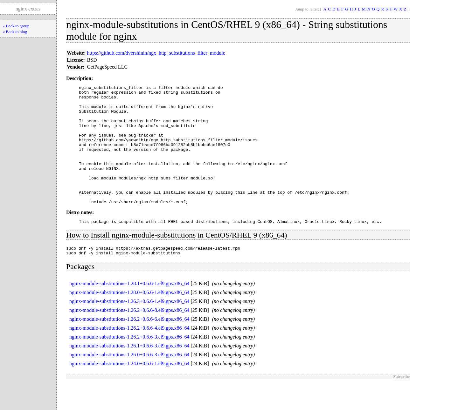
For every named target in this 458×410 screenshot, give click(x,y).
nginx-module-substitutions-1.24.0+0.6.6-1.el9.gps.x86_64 (129, 390)
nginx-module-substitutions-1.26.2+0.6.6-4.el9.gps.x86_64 (129, 354)
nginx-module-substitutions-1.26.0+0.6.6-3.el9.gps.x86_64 (129, 381)
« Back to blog (15, 31)
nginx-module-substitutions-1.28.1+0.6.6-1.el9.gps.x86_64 (129, 310)
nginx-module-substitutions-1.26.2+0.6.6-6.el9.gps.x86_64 (129, 345)
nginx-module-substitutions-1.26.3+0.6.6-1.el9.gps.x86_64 (129, 328)
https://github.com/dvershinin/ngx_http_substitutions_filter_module (156, 53)
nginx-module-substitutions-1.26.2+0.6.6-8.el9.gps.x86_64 (129, 336)
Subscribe (401, 403)
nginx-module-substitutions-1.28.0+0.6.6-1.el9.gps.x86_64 (129, 319)
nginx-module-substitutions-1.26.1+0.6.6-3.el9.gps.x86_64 (129, 372)
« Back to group (16, 26)
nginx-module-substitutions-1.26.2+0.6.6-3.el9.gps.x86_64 (129, 363)
